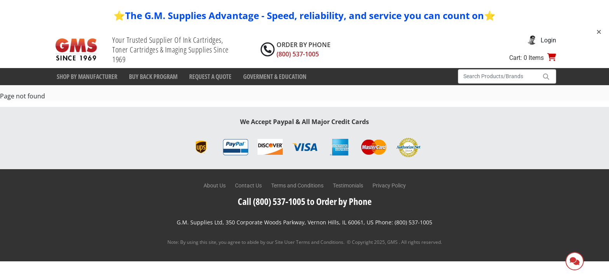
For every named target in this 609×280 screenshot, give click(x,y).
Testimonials (348, 185)
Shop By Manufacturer (87, 76)
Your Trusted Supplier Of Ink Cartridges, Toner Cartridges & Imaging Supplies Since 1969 (170, 50)
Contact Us (248, 185)
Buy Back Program (153, 76)
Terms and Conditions (297, 185)
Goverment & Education (274, 76)
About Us (215, 185)
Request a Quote (210, 76)
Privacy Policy (389, 185)
